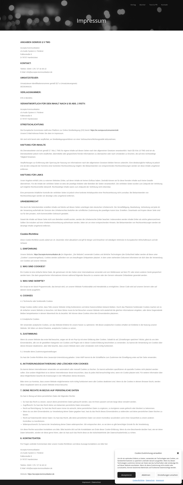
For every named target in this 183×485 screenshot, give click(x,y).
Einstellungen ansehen (168, 475)
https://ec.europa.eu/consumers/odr (104, 130)
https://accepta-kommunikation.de (47, 254)
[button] (178, 453)
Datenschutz (150, 480)
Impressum (160, 480)
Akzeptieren (126, 475)
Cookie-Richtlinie (138, 480)
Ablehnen (146, 475)
